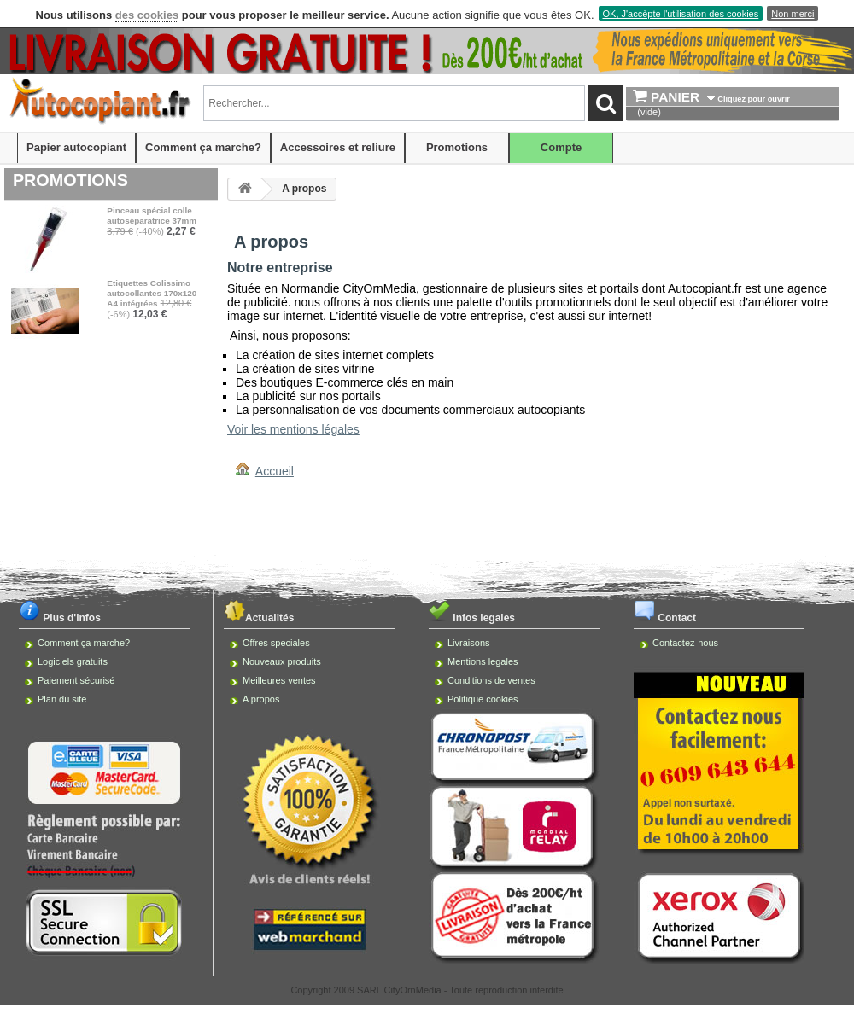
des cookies (146, 15)
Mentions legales (482, 661)
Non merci (792, 14)
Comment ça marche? (203, 147)
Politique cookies (482, 699)
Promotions (457, 147)
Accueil (274, 471)
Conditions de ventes (491, 680)
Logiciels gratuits (73, 661)
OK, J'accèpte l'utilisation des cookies (681, 14)
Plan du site (62, 699)
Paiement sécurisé (76, 680)
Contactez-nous (685, 643)
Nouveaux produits (282, 661)
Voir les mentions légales (293, 429)
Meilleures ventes (279, 680)
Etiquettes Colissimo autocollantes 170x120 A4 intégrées (151, 293)
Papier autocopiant (76, 147)
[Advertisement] (427, 527)
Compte (561, 147)
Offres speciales (276, 643)
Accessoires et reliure (337, 147)
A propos (261, 699)
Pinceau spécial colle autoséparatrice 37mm (151, 215)
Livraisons (468, 643)
